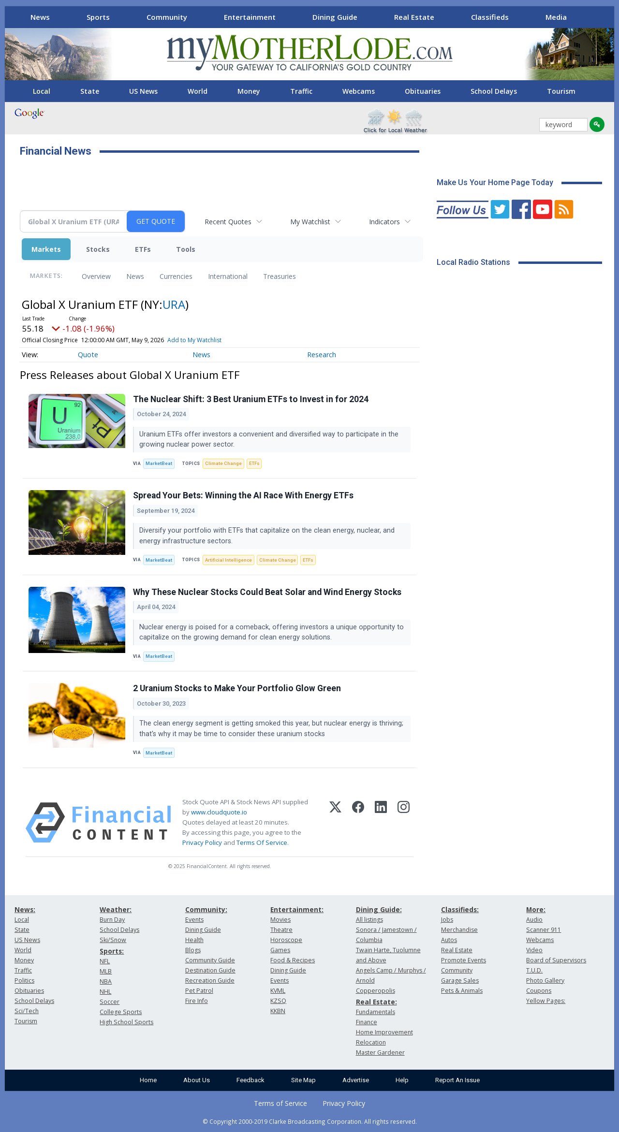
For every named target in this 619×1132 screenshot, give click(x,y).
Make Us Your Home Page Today (495, 182)
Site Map (303, 1080)
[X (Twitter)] (335, 822)
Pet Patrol (199, 991)
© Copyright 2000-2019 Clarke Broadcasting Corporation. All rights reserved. (310, 1121)
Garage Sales (460, 980)
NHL (105, 991)
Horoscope (286, 940)
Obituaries (423, 91)
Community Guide (210, 960)
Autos (449, 940)
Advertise (355, 1080)
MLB (106, 971)
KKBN (277, 1011)
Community (167, 17)
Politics (24, 980)
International (228, 276)
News (40, 17)
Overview (96, 276)
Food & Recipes (292, 960)
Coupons (538, 991)
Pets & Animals (462, 991)
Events (194, 919)
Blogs (193, 950)
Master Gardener (380, 1052)
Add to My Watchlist (194, 340)
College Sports (121, 1012)
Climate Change (223, 463)
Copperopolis (375, 991)
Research (321, 354)
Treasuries (279, 276)
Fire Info (196, 1001)
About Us (196, 1080)
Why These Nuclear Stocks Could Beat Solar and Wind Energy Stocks (267, 592)
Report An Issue (457, 1080)
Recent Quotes (228, 221)
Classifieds (490, 17)
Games (280, 950)
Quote (88, 354)
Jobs (447, 919)
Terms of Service (280, 1103)
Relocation (371, 1042)
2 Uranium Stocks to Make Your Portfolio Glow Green (237, 688)
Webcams (358, 91)
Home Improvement (384, 1032)
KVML (277, 991)
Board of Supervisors (556, 960)
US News (143, 91)
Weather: (116, 909)
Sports (98, 17)
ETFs (143, 249)
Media (556, 17)
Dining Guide (334, 17)
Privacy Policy (202, 842)
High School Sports (126, 1022)
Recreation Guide (210, 980)
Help (402, 1080)
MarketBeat (159, 463)
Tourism (561, 91)
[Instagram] (403, 822)
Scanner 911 (543, 930)
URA (173, 304)
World (197, 91)
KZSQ (278, 1001)
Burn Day (112, 919)
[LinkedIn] (381, 822)
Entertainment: (297, 909)
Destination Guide (210, 970)
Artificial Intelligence (228, 560)
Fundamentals (375, 1012)
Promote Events (463, 960)
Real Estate (414, 17)
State (89, 91)
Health (194, 940)
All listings (369, 919)
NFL (105, 961)
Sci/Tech (27, 1011)
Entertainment (250, 17)
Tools (185, 249)
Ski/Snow (113, 940)
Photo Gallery (545, 980)
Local (41, 91)
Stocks (98, 249)
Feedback (250, 1080)
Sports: (112, 951)
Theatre (281, 930)
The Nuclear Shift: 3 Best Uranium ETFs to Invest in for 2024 (250, 399)
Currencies (176, 276)
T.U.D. (534, 970)
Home (148, 1080)
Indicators (384, 221)
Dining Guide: (379, 909)
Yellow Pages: (545, 1001)
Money (248, 91)
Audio (534, 919)
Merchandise (459, 930)
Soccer (109, 1002)
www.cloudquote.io (219, 812)
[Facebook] (358, 822)
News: (25, 909)
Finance (366, 1022)
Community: (206, 909)
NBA (106, 981)
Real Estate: (376, 1001)
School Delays (494, 91)
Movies (280, 919)
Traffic (301, 91)
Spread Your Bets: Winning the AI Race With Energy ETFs (243, 495)
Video (534, 950)
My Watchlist (310, 221)
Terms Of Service (261, 842)
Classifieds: (460, 909)
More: (535, 909)
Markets (46, 249)
